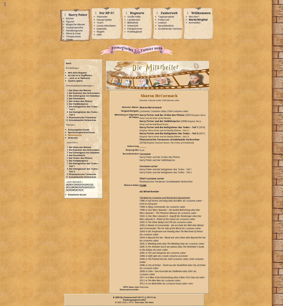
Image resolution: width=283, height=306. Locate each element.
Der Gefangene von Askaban (84, 95)
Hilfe (99, 34)
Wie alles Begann (77, 72)
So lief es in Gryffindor (80, 75)
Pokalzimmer (134, 28)
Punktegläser (134, 31)
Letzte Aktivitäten (106, 25)
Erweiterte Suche (77, 194)
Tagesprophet (166, 16)
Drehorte (73, 137)
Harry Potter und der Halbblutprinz (160, 121)
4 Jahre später (75, 80)
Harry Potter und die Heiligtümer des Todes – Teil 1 (169, 127)
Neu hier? (194, 16)
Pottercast (163, 19)
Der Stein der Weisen (80, 90)
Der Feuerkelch (77, 98)
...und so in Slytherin (79, 78)
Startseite (102, 16)
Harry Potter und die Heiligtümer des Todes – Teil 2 (169, 133)
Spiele (69, 39)
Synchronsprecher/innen (81, 132)
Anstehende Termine (170, 28)
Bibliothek (132, 22)
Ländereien (133, 19)
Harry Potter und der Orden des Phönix (162, 115)
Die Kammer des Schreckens (84, 93)
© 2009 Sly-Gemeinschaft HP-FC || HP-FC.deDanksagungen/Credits (134, 298)
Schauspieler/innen (78, 129)
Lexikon (162, 22)
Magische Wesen (75, 24)
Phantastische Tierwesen (82, 117)
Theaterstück (73, 36)
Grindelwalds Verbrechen (82, 120)
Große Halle (134, 16)
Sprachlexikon (166, 25)
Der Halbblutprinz (78, 103)
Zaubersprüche (74, 27)
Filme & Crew (73, 33)
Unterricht (132, 25)
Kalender (102, 28)
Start (68, 63)
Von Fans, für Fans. (144, 302)
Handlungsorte (74, 30)
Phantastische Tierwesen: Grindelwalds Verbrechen (169, 139)
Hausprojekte (104, 19)
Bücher (70, 18)
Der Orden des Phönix (80, 101)
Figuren (70, 21)
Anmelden (195, 22)
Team (100, 22)
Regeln (101, 31)
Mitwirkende (75, 135)
